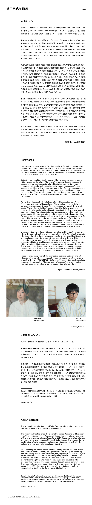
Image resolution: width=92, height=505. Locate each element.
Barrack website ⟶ (28, 487)
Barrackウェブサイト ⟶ (29, 402)
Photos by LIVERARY (78, 327)
